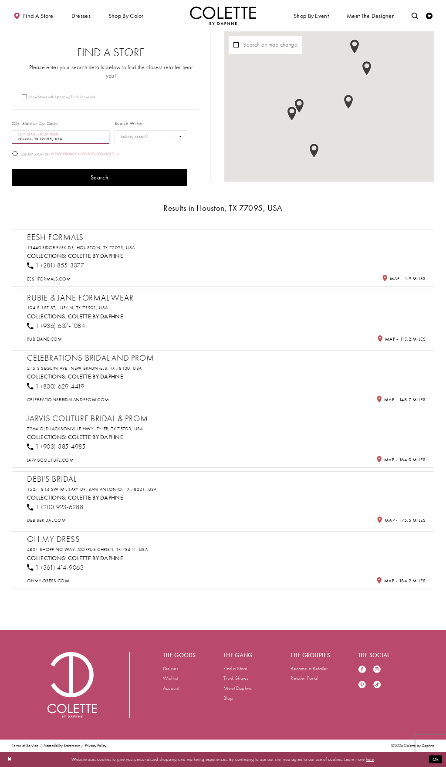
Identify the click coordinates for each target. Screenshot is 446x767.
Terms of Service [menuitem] (25, 745)
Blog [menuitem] (228, 698)
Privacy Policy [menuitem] (95, 745)
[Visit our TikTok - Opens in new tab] (377, 685)
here (370, 759)
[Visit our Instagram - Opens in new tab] (377, 670)
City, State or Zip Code (34, 123)
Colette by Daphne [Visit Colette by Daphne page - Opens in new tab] (95, 256)
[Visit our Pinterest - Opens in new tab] (362, 685)
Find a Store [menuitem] (235, 668)
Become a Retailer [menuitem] (309, 668)
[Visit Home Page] (223, 16)
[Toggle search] (415, 16)
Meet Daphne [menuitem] (237, 688)
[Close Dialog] (9, 759)
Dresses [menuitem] (170, 668)
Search (99, 177)
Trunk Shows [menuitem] (235, 678)
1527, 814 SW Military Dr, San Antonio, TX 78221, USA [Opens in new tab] (92, 489)
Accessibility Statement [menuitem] (62, 745)
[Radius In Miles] (151, 137)
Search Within (128, 123)
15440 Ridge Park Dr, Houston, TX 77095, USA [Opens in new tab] (81, 247)
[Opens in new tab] (49, 279)
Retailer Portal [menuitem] (304, 678)
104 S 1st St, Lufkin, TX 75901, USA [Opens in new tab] (67, 308)
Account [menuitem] (171, 688)
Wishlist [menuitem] (170, 678)
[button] (81, 16)
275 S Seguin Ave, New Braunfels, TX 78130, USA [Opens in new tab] (84, 368)
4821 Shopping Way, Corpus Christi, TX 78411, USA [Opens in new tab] (87, 549)
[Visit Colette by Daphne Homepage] (72, 684)
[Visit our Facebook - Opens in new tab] (362, 670)
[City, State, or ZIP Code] (61, 137)
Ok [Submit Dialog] (435, 759)
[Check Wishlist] (429, 16)
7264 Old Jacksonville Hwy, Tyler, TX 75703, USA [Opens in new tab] (85, 429)
